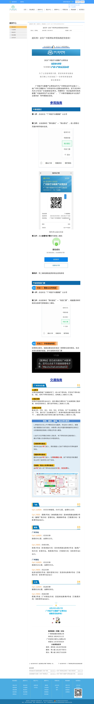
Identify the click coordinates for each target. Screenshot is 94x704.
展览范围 (15, 689)
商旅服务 (73, 9)
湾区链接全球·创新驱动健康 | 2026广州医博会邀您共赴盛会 (39, 670)
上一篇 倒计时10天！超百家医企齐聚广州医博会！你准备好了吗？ (42, 663)
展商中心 (57, 9)
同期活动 (65, 9)
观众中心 (48, 9)
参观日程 (36, 685)
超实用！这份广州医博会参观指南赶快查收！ (56, 23)
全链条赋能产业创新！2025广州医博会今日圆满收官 (39, 673)
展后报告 (15, 691)
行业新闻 (25, 687)
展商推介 (15, 694)
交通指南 (68, 691)
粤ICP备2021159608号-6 (48, 700)
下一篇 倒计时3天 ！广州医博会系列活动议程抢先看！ (70, 663)
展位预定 (46, 694)
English (77, 1)
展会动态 (44, 23)
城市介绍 (68, 685)
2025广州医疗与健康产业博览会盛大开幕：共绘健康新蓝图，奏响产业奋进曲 (66, 673)
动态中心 (38, 23)
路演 (57, 687)
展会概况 (32, 9)
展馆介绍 (68, 687)
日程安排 (46, 689)
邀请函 (46, 685)
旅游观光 (68, 689)
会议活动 (57, 685)
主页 (25, 9)
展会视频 (25, 691)
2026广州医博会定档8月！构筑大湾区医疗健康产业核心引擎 (66, 670)
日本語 (82, 1)
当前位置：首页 (32, 23)
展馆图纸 (46, 691)
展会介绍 (15, 685)
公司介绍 (78, 685)
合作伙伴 (25, 694)
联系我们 (81, 9)
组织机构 (15, 687)
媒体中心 (40, 9)
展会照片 (25, 689)
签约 (57, 689)
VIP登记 (36, 687)
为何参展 (46, 687)
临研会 (22, 1)
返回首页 (14, 1)
